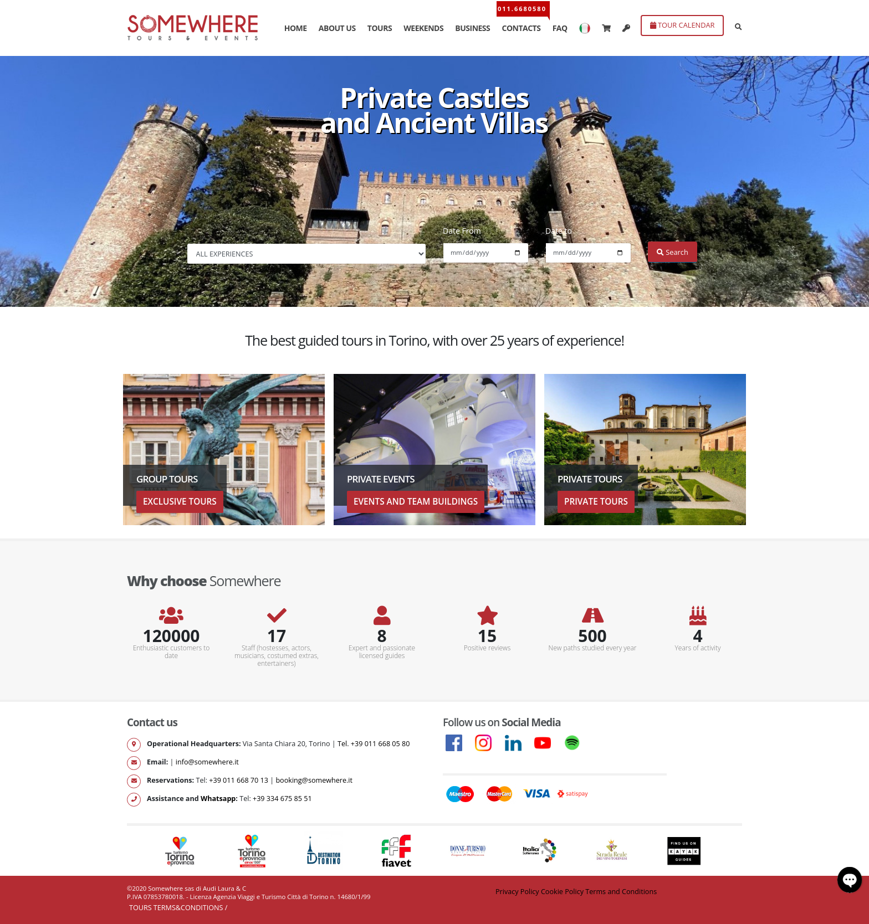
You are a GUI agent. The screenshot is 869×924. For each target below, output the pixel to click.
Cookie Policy (562, 891)
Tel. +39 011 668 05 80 (374, 743)
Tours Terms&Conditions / (178, 907)
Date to (558, 230)
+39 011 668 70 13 (238, 780)
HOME (295, 28)
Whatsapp (218, 798)
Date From (462, 230)
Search (672, 252)
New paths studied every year (593, 648)
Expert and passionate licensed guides (382, 652)
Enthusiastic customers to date (171, 652)
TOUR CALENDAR (682, 25)
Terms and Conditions (621, 891)
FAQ (560, 28)
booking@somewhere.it (313, 780)
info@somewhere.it (207, 762)
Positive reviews (487, 648)
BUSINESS (472, 28)
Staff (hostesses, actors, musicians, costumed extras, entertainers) (276, 656)
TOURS (379, 28)
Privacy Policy (517, 891)
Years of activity (698, 648)
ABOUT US (337, 28)
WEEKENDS (423, 28)
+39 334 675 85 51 (282, 798)
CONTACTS (521, 28)
